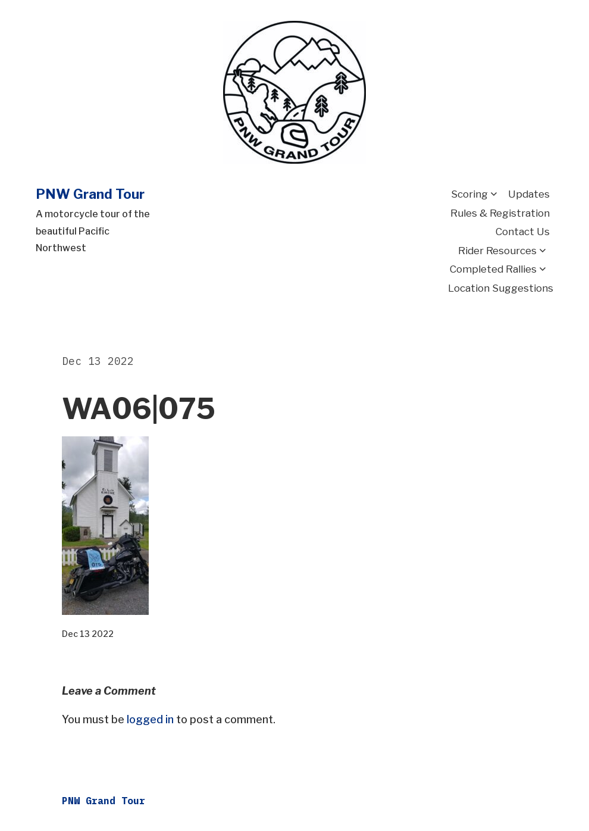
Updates (529, 194)
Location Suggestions (500, 288)
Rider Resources (497, 251)
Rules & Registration (500, 213)
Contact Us (523, 232)
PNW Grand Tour (90, 194)
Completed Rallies (493, 269)
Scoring (469, 194)
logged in (150, 719)
